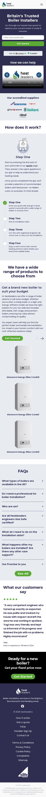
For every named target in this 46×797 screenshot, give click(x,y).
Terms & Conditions (23, 742)
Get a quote (23, 722)
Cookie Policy (23, 751)
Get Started (12, 338)
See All (23, 573)
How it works (23, 717)
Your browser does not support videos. (23, 77)
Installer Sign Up (23, 731)
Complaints (23, 755)
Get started (23, 43)
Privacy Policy (23, 747)
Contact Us (23, 735)
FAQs (23, 726)
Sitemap (23, 760)
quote (29, 165)
